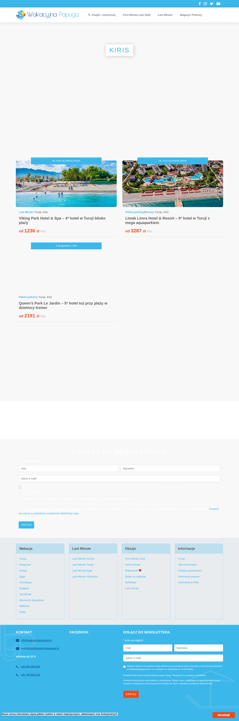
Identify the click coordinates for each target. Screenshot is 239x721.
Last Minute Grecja (83, 558)
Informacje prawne (189, 576)
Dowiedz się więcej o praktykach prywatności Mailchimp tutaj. (187, 684)
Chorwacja (25, 582)
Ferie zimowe (133, 564)
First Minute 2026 (135, 558)
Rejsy (22, 611)
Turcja (37, 212)
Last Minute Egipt (82, 570)
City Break (25, 594)
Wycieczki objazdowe (31, 600)
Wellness (24, 606)
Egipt (22, 576)
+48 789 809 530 (28, 675)
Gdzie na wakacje (135, 576)
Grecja (23, 570)
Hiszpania (25, 564)
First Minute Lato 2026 (136, 14)
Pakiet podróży (134, 212)
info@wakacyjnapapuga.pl (34, 640)
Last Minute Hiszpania (85, 576)
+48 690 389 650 (28, 666)
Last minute (132, 588)
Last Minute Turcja (83, 564)
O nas (181, 558)
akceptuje (224, 715)
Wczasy (149, 212)
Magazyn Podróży (191, 14)
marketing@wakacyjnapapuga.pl (37, 648)
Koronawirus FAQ (188, 582)
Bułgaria (24, 588)
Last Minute (165, 14)
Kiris (45, 212)
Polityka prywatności (190, 570)
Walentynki (133, 570)
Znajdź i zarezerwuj (104, 14)
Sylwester (130, 582)
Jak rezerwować (187, 564)
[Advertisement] (119, 121)
